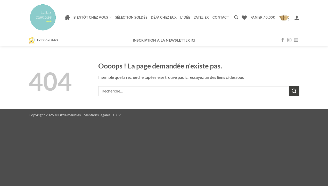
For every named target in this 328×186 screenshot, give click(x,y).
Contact (220, 17)
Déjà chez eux (164, 17)
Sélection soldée (131, 17)
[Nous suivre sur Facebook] (283, 40)
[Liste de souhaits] (244, 17)
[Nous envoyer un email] (296, 40)
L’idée (185, 17)
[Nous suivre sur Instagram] (289, 40)
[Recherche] (236, 17)
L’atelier (201, 17)
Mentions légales (97, 115)
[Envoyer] (294, 91)
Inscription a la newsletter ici (164, 40)
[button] (270, 17)
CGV (117, 115)
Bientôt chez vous (92, 17)
